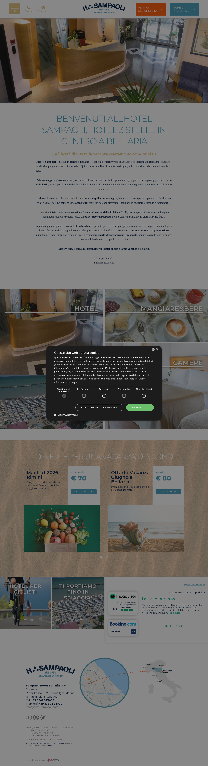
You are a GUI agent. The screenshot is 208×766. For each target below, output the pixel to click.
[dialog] (104, 382)
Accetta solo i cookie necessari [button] (99, 407)
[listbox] (153, 349)
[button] (66, 415)
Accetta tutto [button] (140, 407)
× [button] (157, 349)
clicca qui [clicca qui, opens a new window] (72, 382)
